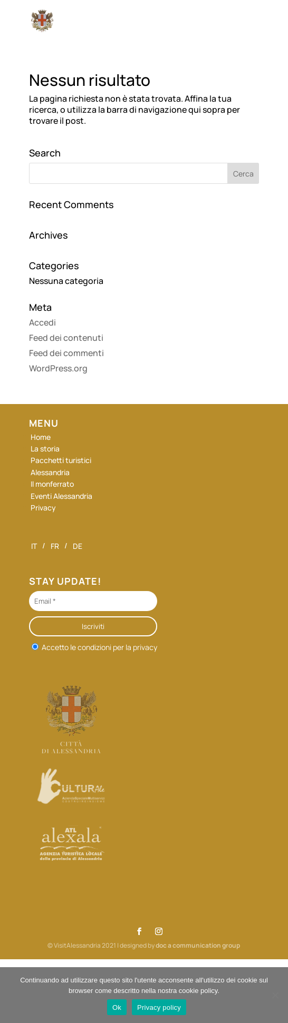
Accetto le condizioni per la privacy (94, 646)
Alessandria (50, 472)
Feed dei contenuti (66, 337)
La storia (45, 449)
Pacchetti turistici (61, 460)
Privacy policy (159, 1007)
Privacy (43, 508)
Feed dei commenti (66, 353)
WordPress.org (58, 368)
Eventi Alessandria (61, 496)
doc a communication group (198, 945)
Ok (116, 1007)
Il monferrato (52, 484)
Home (41, 437)
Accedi (42, 322)
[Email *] (93, 601)
